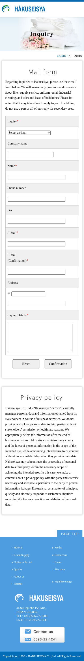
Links (58, 562)
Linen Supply (22, 555)
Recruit (18, 583)
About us (19, 576)
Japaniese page (63, 581)
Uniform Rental (23, 562)
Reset (26, 363)
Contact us (61, 555)
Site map (60, 569)
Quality (18, 569)
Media (58, 547)
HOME (61, 55)
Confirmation (58, 363)
